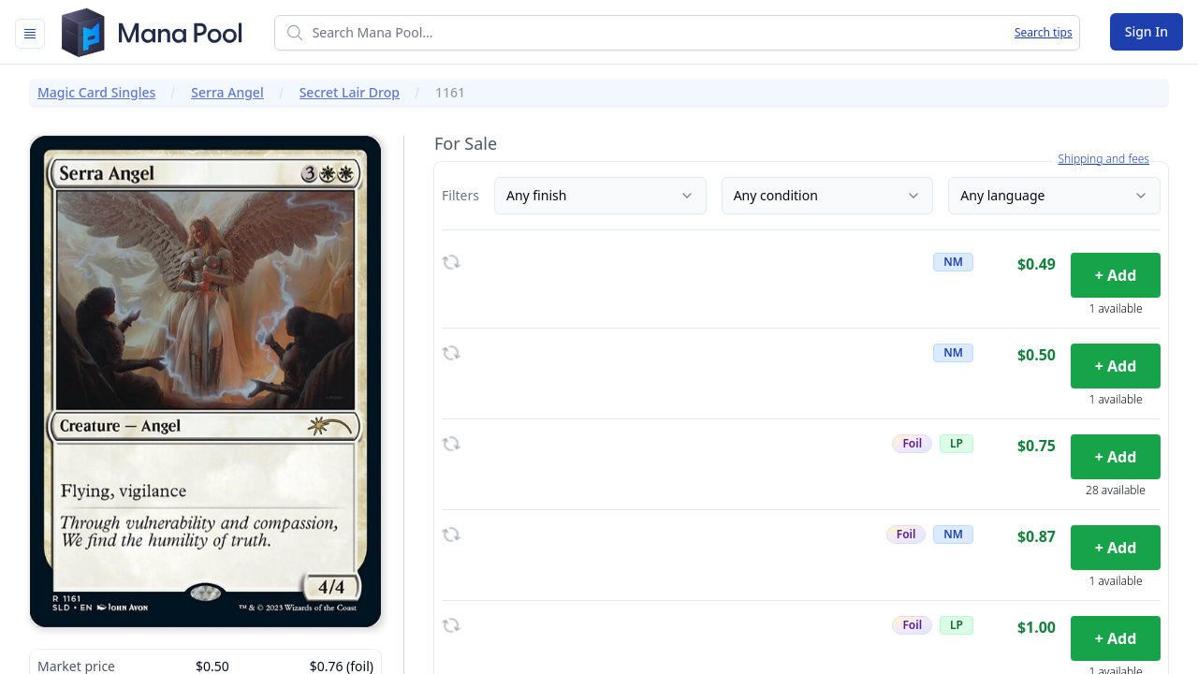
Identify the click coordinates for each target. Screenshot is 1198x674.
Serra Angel (227, 92)
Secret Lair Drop (350, 92)
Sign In (1146, 31)
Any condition (828, 195)
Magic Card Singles (96, 92)
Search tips (1044, 32)
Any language (1054, 195)
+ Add (1116, 275)
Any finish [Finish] (600, 195)
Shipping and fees (1103, 159)
